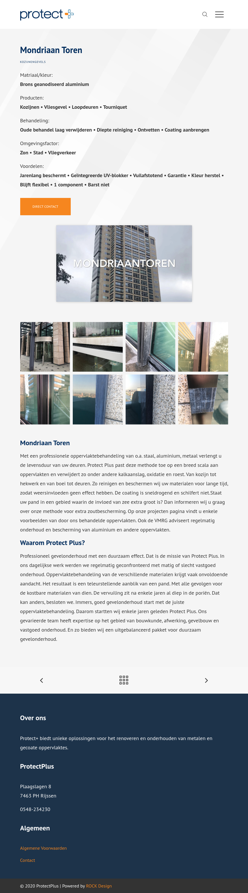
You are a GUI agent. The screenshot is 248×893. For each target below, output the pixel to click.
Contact (27, 860)
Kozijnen (27, 62)
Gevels (40, 62)
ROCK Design (99, 886)
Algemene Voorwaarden (43, 848)
